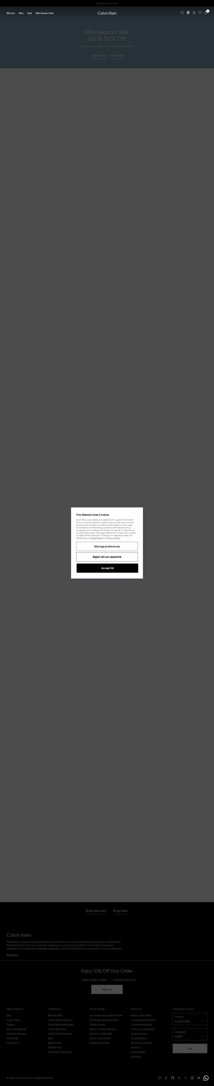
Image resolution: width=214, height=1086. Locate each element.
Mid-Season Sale (45, 13)
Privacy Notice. (114, 538)
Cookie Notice (96, 538)
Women (11, 13)
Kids (29, 13)
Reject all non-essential (107, 557)
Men (21, 13)
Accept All (107, 568)
